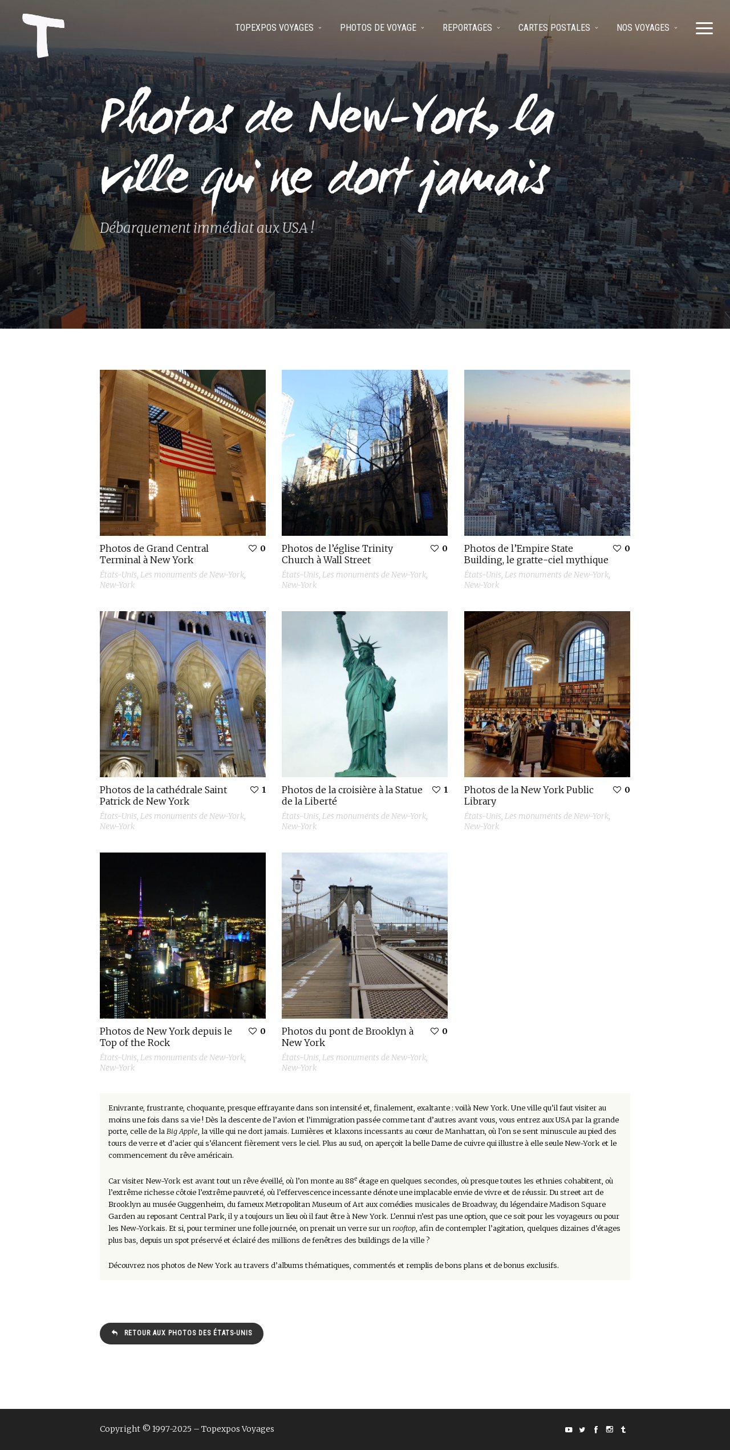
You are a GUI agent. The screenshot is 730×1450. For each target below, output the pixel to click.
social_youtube (568, 1429)
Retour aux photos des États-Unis (181, 1333)
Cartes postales (554, 27)
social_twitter (582, 1429)
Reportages (467, 27)
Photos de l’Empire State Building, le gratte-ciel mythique (536, 554)
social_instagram (610, 1429)
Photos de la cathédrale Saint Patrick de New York (163, 795)
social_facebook (596, 1429)
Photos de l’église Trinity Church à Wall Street (337, 554)
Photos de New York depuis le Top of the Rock (166, 1036)
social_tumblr (623, 1429)
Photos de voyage (378, 27)
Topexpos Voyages (274, 27)
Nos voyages (643, 27)
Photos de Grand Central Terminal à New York (154, 554)
